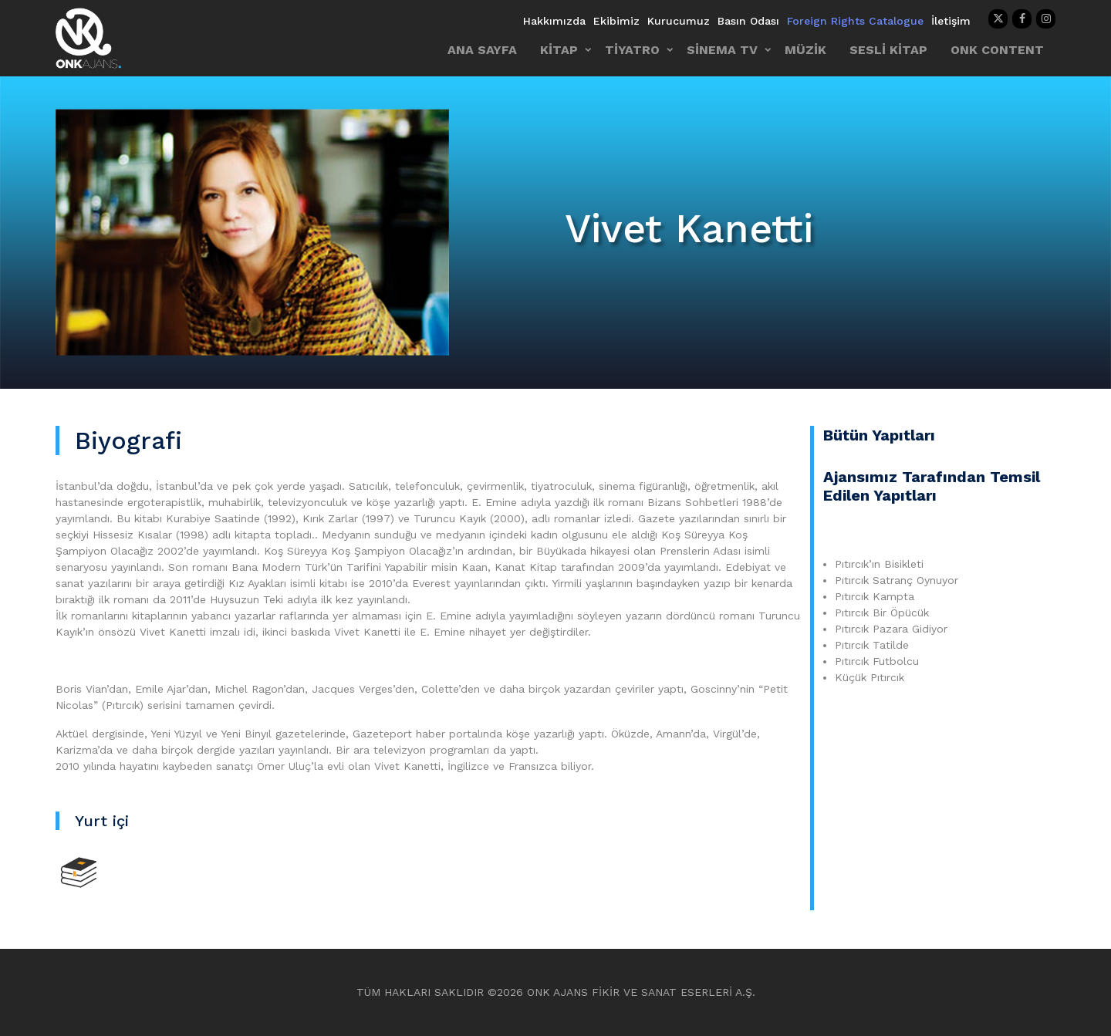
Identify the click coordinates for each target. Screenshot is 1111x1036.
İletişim (951, 21)
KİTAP (559, 49)
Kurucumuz (678, 21)
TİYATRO (632, 49)
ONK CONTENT (997, 49)
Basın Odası (748, 21)
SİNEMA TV (722, 49)
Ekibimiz (616, 21)
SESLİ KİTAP (888, 49)
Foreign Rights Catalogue (855, 21)
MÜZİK (805, 49)
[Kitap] (78, 872)
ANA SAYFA (482, 49)
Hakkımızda (554, 21)
